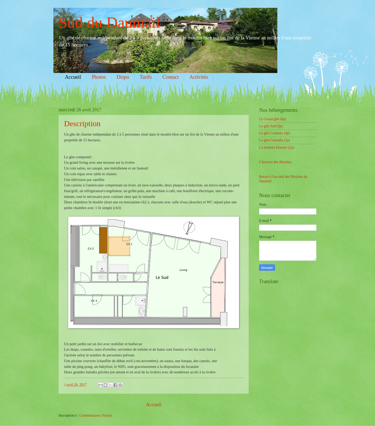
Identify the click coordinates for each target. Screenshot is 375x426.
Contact (170, 77)
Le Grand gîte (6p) (272, 119)
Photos (99, 77)
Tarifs (146, 77)
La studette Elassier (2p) (276, 147)
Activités (198, 77)
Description (82, 123)
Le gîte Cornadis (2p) (274, 140)
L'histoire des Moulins (275, 162)
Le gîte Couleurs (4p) (274, 133)
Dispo (123, 77)
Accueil (73, 77)
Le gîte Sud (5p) (271, 126)
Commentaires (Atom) (95, 415)
